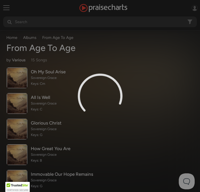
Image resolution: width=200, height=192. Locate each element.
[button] (17, 187)
